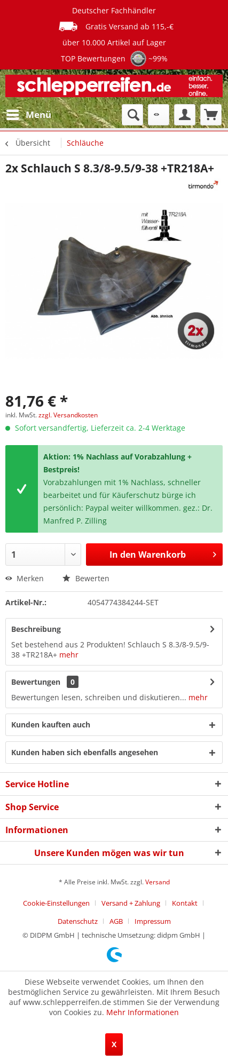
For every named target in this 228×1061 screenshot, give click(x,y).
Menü (28, 113)
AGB (116, 921)
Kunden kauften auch (50, 724)
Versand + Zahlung (130, 903)
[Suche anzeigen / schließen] (132, 114)
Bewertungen (35, 682)
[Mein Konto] (184, 114)
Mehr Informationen (142, 1012)
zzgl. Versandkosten (68, 414)
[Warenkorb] (211, 114)
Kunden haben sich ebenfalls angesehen (84, 752)
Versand (157, 881)
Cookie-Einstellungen (56, 903)
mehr (68, 655)
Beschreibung (36, 629)
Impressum (153, 921)
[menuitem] (28, 114)
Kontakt (185, 903)
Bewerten (85, 578)
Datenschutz (78, 921)
